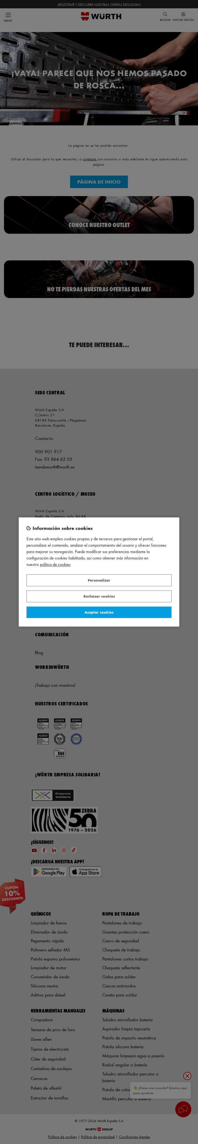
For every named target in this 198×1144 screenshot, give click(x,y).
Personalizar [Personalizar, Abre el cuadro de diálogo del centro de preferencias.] (99, 580)
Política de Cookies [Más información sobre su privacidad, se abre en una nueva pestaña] (55, 564)
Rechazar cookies (99, 596)
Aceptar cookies (99, 612)
